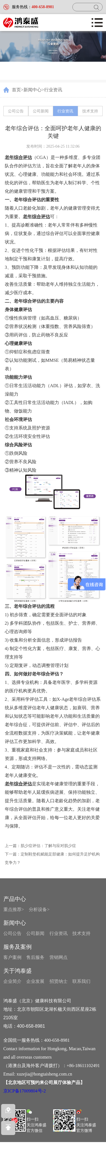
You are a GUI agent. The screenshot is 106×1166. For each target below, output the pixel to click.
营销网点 (58, 957)
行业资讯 (53, 89)
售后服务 (35, 957)
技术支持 (90, 111)
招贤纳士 (58, 981)
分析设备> (39, 909)
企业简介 (12, 981)
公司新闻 (41, 111)
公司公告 (16, 111)
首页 (16, 89)
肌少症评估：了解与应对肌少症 (48, 846)
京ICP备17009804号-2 (24, 1091)
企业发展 (35, 981)
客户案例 (12, 957)
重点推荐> (13, 909)
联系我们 (81, 981)
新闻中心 (32, 89)
